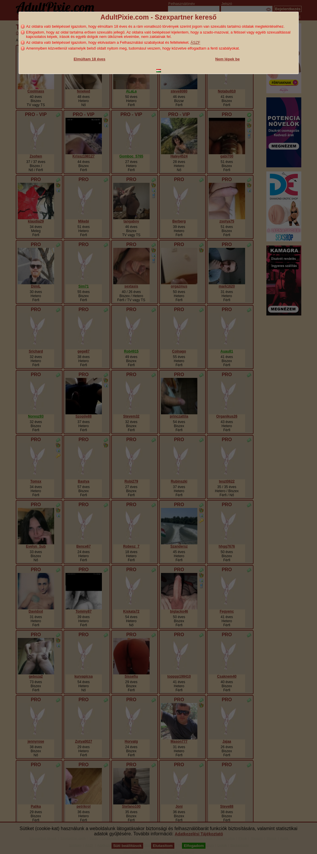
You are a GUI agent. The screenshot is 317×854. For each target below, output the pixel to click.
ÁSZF (195, 42)
